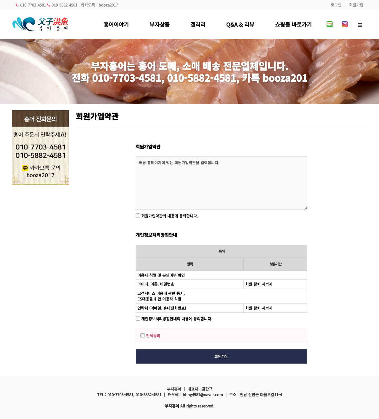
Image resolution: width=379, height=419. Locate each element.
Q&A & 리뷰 (240, 24)
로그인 (336, 5)
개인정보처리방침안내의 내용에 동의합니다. (174, 319)
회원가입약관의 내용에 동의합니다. (167, 216)
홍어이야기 (116, 24)
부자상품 (160, 24)
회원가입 (356, 5)
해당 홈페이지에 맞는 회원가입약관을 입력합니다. (221, 183)
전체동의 (150, 335)
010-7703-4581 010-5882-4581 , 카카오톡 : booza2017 (67, 5)
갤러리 (197, 24)
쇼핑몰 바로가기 (293, 24)
